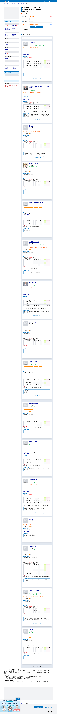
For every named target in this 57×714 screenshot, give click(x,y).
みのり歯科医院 (33, 479)
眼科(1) (6, 53)
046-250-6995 (26, 335)
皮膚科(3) (6, 49)
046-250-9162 (26, 373)
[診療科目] (40, 19)
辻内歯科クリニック (34, 242)
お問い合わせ (24, 706)
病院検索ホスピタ (14, 1)
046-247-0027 (26, 294)
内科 (26, 30)
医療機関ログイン (48, 707)
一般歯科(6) (6, 67)
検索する (37, 26)
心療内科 (37, 30)
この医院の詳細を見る (37, 78)
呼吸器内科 (31, 30)
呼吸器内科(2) (14, 25)
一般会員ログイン (38, 707)
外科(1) (6, 34)
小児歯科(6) (14, 68)
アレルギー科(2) (7, 29)
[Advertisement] (11, 13)
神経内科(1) (14, 28)
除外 (51, 16)
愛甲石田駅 (22, 3)
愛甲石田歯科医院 (33, 403)
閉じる (18, 698)
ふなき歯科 (32, 519)
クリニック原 (32, 322)
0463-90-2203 (26, 603)
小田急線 (19, 3)
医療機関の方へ (45, 1)
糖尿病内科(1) (7, 28)
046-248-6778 (26, 214)
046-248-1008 (26, 254)
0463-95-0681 (26, 641)
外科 (40, 30)
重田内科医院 (32, 282)
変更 (48, 16)
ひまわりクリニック (34, 590)
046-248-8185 (26, 176)
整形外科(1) (14, 34)
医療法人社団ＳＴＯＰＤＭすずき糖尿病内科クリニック (39, 87)
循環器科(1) (14, 35)
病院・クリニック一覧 (9, 3)
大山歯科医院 (32, 42)
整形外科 (23, 30)
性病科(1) (6, 58)
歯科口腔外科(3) (14, 67)
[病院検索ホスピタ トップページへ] (7, 1)
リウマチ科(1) (7, 35)
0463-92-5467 (26, 453)
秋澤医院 (31, 629)
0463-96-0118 (26, 491)
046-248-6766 (26, 415)
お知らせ (29, 706)
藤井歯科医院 (32, 546)
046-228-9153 (26, 54)
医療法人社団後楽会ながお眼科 (37, 202)
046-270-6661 (26, 138)
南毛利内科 (32, 126)
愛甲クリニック (33, 361)
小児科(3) (6, 44)
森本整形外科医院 (33, 163)
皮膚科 (29, 30)
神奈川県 (15, 3)
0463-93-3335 (26, 531)
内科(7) (6, 25)
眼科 (34, 30)
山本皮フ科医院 (33, 441)
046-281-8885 (26, 99)
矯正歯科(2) (6, 68)
